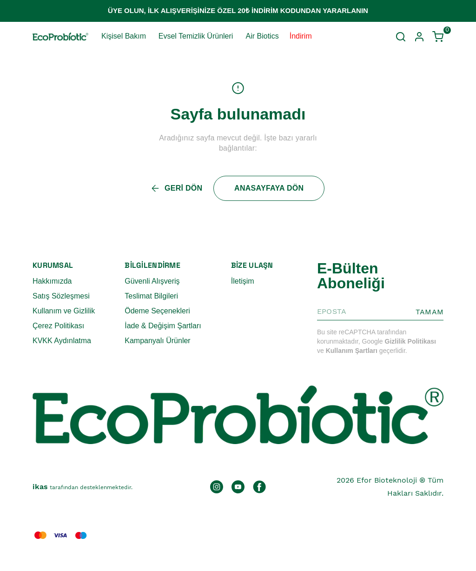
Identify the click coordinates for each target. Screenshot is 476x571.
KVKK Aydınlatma (62, 341)
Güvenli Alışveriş (152, 281)
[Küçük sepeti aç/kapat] (438, 36)
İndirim (301, 36)
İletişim (242, 281)
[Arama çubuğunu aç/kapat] (400, 36)
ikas (40, 486)
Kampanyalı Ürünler (157, 341)
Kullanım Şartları (351, 350)
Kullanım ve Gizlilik (64, 311)
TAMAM (429, 311)
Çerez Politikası (58, 326)
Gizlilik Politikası (410, 341)
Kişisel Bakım (123, 36)
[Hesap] (419, 36)
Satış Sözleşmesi (61, 296)
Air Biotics (262, 36)
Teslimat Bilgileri (151, 296)
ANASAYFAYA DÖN (269, 188)
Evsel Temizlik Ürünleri (196, 36)
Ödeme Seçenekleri (157, 311)
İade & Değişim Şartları (163, 326)
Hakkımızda (52, 281)
